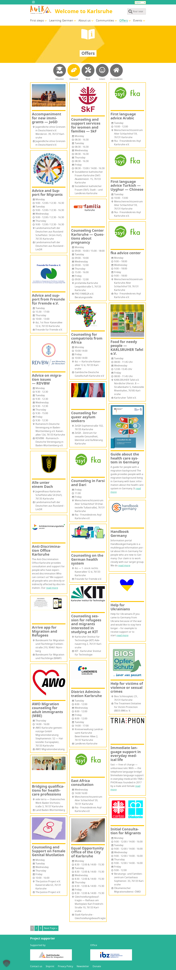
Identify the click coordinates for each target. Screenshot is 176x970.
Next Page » (50, 928)
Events (137, 20)
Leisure (102, 79)
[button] (6, 963)
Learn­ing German (61, 20)
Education (59, 79)
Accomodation (116, 79)
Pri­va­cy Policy (65, 966)
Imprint (50, 966)
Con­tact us (36, 966)
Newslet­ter (83, 966)
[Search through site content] (136, 11)
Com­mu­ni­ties (105, 20)
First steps (37, 20)
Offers (123, 20)
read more (52, 588)
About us (84, 20)
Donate (97, 966)
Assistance (74, 79)
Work (88, 79)
